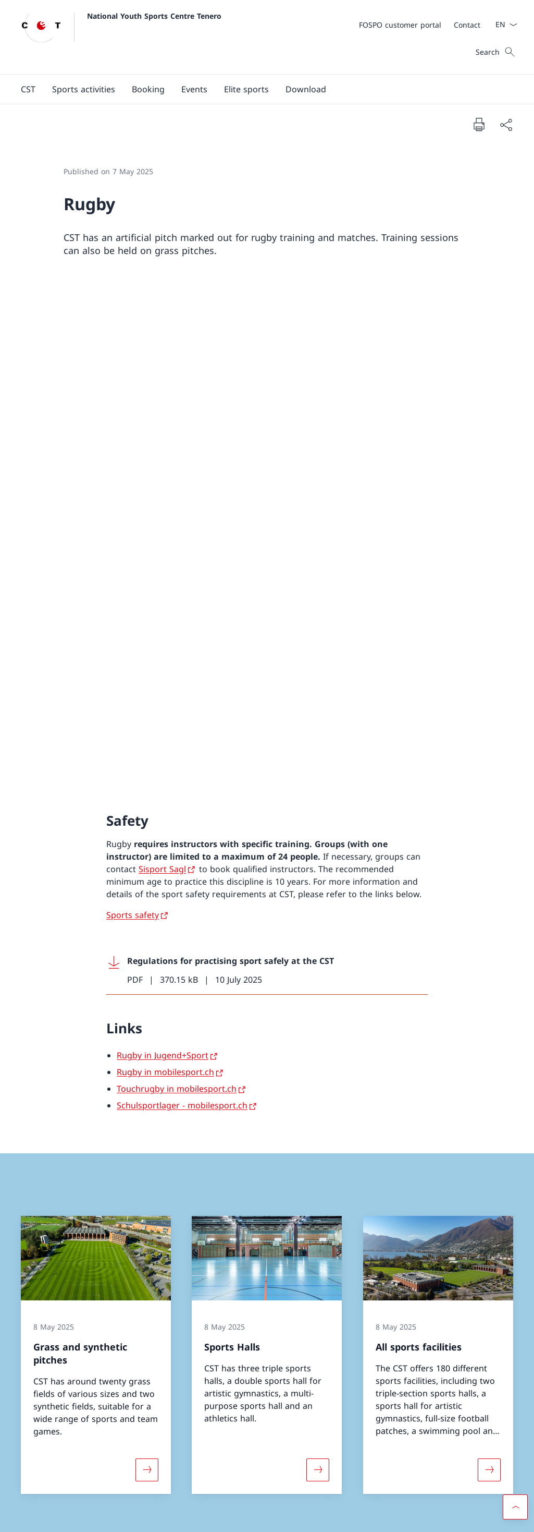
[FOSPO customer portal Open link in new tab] (400, 24)
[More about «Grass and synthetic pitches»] (146, 977)
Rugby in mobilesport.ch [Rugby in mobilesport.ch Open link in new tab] (165, 579)
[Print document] (478, 124)
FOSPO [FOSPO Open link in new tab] (442, 1445)
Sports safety (132, 422)
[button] (28, 89)
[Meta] (420, 25)
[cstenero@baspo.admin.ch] (84, 1238)
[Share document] (505, 125)
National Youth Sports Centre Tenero (154, 16)
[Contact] (467, 24)
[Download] (305, 89)
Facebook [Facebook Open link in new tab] (221, 1415)
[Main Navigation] (259, 89)
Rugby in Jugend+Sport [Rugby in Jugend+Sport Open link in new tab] (162, 563)
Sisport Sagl (162, 376)
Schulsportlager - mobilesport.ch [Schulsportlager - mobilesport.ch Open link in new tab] (182, 613)
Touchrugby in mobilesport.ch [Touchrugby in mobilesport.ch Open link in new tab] (177, 596)
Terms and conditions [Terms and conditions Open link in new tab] (52, 1516)
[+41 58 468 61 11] (65, 1209)
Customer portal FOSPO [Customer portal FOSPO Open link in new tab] (442, 1415)
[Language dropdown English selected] (503, 25)
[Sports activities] (83, 89)
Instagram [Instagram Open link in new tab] (285, 1415)
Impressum (109, 1516)
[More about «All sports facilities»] (489, 977)
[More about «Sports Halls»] (317, 977)
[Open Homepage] (121, 37)
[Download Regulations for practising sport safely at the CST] (267, 477)
